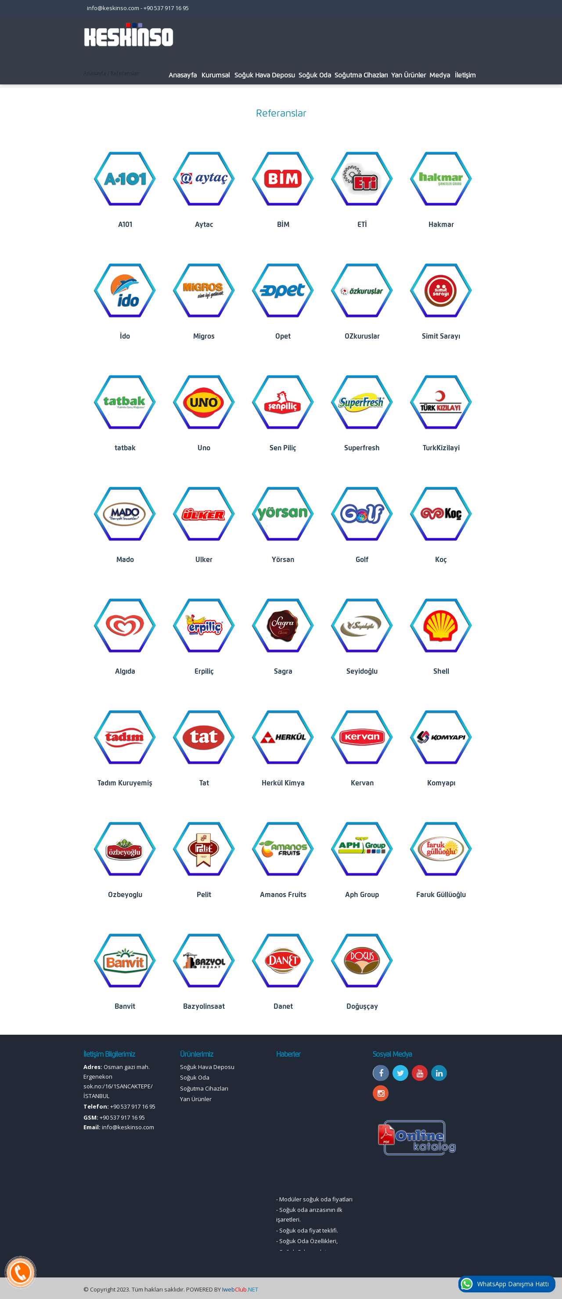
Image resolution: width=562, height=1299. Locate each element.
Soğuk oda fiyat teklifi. (308, 1240)
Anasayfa (183, 75)
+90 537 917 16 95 (166, 8)
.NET (240, 1289)
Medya (439, 75)
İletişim (465, 75)
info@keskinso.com (113, 8)
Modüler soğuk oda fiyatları (316, 1209)
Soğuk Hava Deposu (264, 75)
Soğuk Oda (315, 75)
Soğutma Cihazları (361, 75)
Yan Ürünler (408, 75)
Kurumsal (216, 75)
